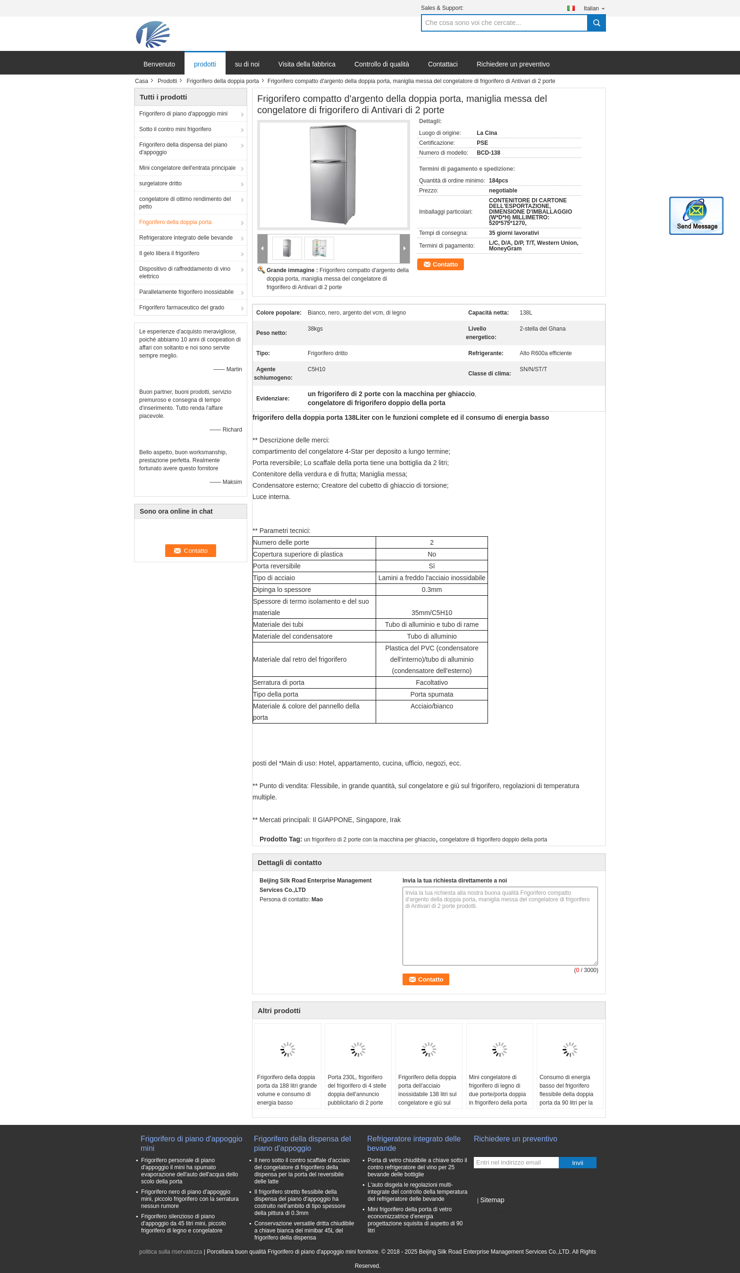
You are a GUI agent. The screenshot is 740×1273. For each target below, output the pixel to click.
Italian (595, 8)
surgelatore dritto (160, 183)
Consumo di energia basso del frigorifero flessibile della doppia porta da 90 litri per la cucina (566, 1094)
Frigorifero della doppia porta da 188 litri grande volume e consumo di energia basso (287, 1090)
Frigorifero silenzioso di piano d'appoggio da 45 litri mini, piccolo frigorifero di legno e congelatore (183, 1223)
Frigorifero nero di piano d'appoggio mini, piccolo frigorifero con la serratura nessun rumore (190, 1199)
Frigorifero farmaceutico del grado (181, 307)
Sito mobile (490, 1211)
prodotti (205, 64)
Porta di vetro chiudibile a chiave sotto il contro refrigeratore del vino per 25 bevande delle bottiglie (417, 1167)
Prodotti (167, 81)
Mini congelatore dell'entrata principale (187, 168)
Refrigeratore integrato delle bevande (186, 237)
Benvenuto (159, 64)
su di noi (247, 64)
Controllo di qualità (381, 64)
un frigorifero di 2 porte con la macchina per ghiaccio (370, 839)
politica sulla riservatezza (170, 1251)
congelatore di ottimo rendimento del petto (185, 203)
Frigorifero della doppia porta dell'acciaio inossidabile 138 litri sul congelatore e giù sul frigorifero (427, 1094)
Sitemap (492, 1200)
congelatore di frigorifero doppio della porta (493, 839)
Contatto (445, 264)
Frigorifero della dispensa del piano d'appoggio (183, 148)
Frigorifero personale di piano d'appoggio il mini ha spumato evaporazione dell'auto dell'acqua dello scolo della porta (189, 1171)
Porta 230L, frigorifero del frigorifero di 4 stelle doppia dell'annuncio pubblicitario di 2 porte (357, 1090)
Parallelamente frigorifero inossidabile (186, 292)
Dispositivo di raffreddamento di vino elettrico (184, 273)
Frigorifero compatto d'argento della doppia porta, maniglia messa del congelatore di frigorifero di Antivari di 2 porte (338, 279)
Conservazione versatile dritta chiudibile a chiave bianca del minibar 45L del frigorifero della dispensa (304, 1230)
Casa (141, 81)
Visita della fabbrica (307, 64)
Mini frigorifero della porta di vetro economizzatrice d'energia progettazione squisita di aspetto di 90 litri (415, 1220)
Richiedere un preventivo (513, 64)
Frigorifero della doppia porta (222, 81)
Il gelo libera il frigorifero (169, 253)
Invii (577, 1162)
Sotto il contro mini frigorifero (175, 129)
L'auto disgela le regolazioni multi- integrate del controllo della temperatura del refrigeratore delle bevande (417, 1191)
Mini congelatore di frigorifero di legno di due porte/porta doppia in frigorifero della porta (498, 1090)
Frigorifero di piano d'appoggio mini (183, 113)
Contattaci (443, 64)
